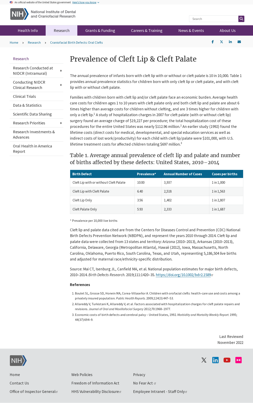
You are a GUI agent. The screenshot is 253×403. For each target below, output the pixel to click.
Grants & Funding (100, 30)
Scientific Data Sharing (32, 114)
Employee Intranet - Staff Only (160, 391)
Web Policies (81, 374)
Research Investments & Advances (34, 134)
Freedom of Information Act (95, 383)
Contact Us (19, 383)
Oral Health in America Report (32, 148)
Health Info (28, 30)
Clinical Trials (24, 96)
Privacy (139, 374)
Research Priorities (29, 122)
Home (14, 42)
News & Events (191, 30)
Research (62, 30)
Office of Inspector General (34, 391)
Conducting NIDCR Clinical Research (29, 84)
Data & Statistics (27, 105)
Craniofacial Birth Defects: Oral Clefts (76, 42)
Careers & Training (146, 30)
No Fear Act (145, 383)
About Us (228, 30)
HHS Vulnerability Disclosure (96, 391)
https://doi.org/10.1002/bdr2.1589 (185, 274)
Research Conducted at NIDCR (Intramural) (33, 70)
